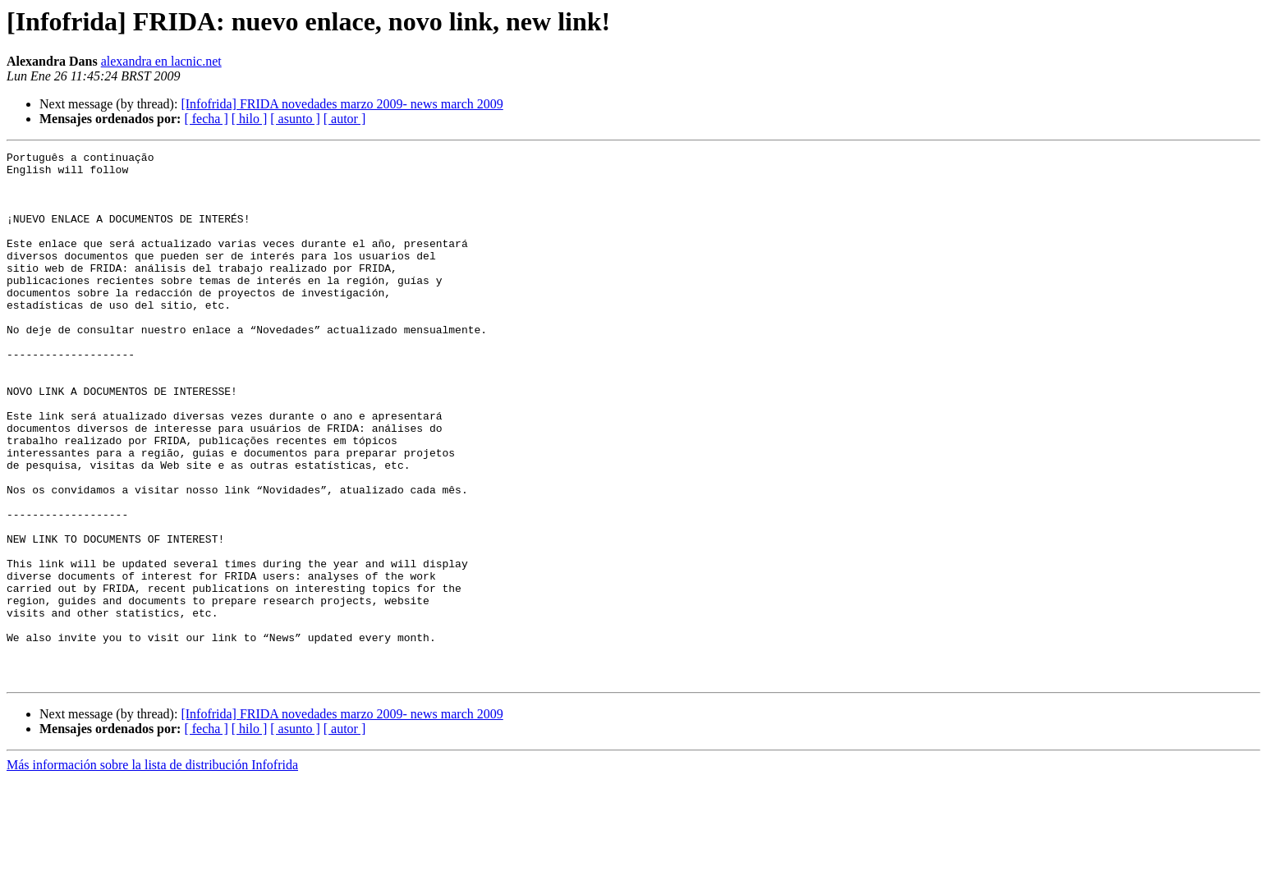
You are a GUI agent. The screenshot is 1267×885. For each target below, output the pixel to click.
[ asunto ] (294, 119)
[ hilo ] (250, 119)
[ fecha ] (205, 119)
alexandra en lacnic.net (161, 61)
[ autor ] (345, 119)
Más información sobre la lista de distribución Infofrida (152, 871)
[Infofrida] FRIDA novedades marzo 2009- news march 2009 (342, 104)
